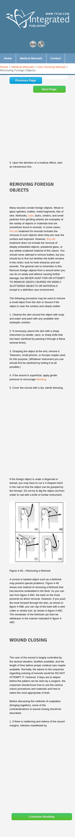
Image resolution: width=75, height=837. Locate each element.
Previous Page (25, 80)
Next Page (49, 89)
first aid (14, 231)
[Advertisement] (37, 132)
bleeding (41, 379)
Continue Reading (41, 816)
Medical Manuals (22, 67)
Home (4, 67)
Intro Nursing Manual (51, 67)
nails (31, 215)
